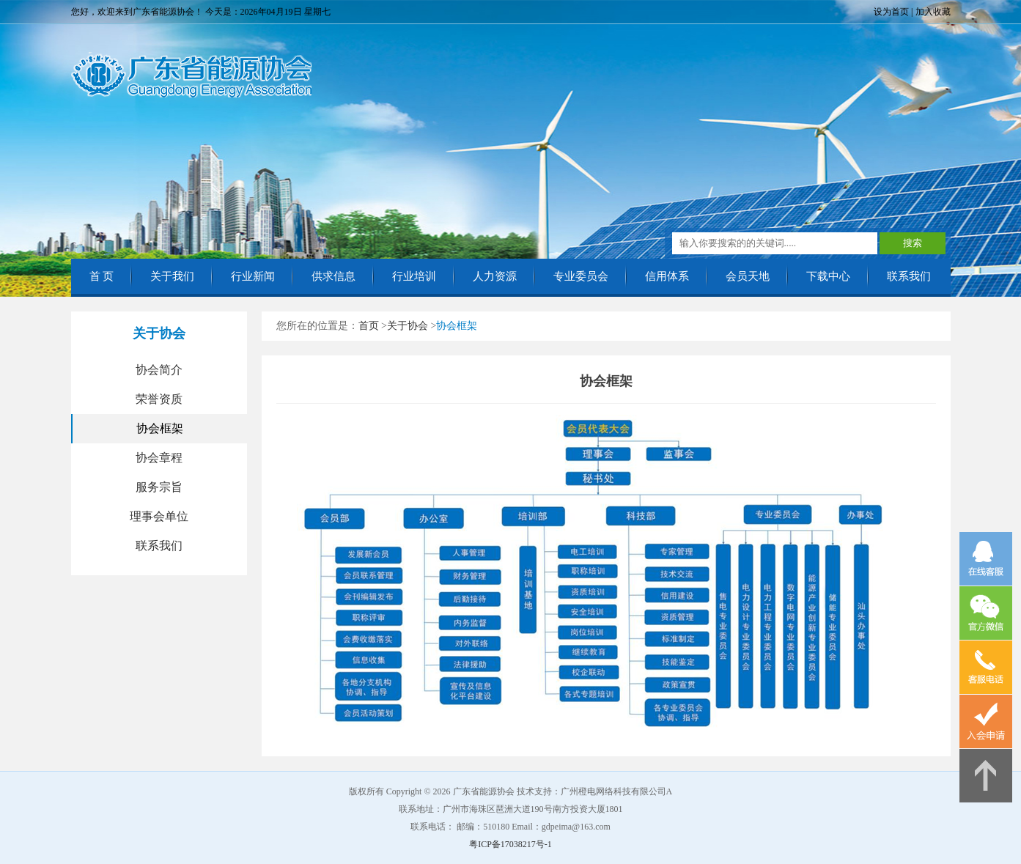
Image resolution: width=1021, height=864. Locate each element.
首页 (368, 325)
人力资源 (495, 276)
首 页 (101, 276)
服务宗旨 (159, 487)
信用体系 (667, 276)
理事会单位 (159, 516)
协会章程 (159, 457)
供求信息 (333, 276)
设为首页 (891, 12)
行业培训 (414, 276)
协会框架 (159, 428)
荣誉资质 (159, 399)
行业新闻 (253, 276)
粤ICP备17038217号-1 (510, 844)
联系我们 (909, 276)
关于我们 (172, 276)
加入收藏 (933, 12)
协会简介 (159, 369)
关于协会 (407, 325)
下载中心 (828, 276)
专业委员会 (580, 276)
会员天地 (748, 276)
